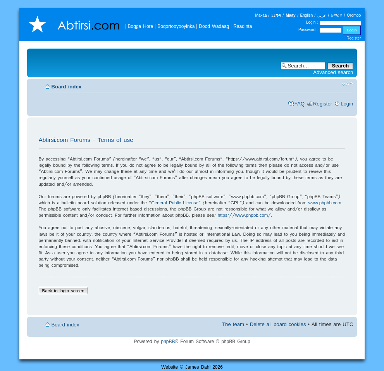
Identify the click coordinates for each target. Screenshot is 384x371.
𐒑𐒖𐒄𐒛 (276, 15)
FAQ (299, 103)
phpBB (168, 341)
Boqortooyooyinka (176, 26)
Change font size (347, 84)
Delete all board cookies (278, 324)
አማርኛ (336, 15)
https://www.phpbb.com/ (244, 214)
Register (353, 38)
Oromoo (354, 15)
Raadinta (242, 26)
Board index (67, 86)
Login (347, 103)
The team (233, 324)
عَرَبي (321, 15)
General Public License (174, 202)
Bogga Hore (140, 26)
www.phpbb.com (324, 202)
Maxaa (261, 15)
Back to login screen (63, 290)
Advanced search (333, 72)
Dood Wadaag (214, 26)
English (306, 15)
